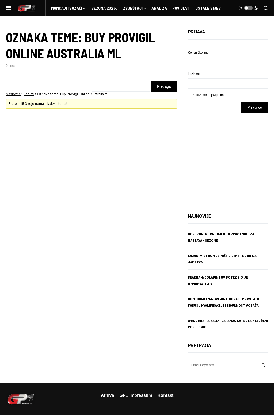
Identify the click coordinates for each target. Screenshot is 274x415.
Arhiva (107, 395)
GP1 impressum (135, 395)
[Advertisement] (230, 159)
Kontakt (166, 395)
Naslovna (13, 94)
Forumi (29, 94)
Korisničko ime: (199, 53)
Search (263, 365)
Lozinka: (194, 74)
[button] (9, 8)
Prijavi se (255, 107)
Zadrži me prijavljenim (208, 95)
